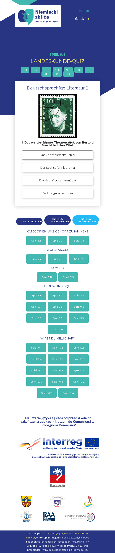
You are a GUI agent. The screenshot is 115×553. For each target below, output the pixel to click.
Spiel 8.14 (46, 277)
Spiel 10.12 (79, 381)
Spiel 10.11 (57, 381)
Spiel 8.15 (68, 277)
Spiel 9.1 (36, 295)
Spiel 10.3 (79, 347)
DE (88, 11)
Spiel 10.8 (57, 370)
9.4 (57, 70)
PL (80, 11)
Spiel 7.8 (57, 258)
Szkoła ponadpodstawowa (89, 220)
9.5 (68, 70)
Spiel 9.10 (57, 329)
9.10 (68, 74)
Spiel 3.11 (79, 240)
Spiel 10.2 (57, 347)
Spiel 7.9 (79, 258)
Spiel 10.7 (36, 370)
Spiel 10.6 (79, 359)
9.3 (47, 70)
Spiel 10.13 (47, 393)
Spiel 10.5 (57, 359)
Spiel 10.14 (68, 393)
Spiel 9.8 (57, 318)
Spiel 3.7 (57, 240)
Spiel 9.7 (36, 318)
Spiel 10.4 (36, 359)
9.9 (57, 74)
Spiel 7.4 (36, 258)
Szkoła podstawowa (61, 220)
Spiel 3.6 (36, 240)
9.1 (25, 70)
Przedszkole (32, 221)
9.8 (46, 74)
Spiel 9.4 (36, 306)
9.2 (36, 70)
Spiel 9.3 (79, 295)
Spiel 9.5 (57, 306)
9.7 (90, 70)
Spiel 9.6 (79, 306)
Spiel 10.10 (36, 381)
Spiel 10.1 (36, 347)
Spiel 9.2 (57, 295)
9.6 (79, 70)
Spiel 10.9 (79, 370)
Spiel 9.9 (79, 318)
